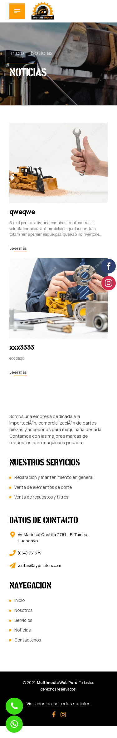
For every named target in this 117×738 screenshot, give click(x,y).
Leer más (18, 248)
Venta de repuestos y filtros (43, 497)
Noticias (42, 53)
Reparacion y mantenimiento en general (55, 477)
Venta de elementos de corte (45, 487)
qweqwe (22, 211)
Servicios (23, 620)
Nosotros (24, 610)
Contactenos (28, 639)
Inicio (16, 53)
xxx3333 (21, 347)
